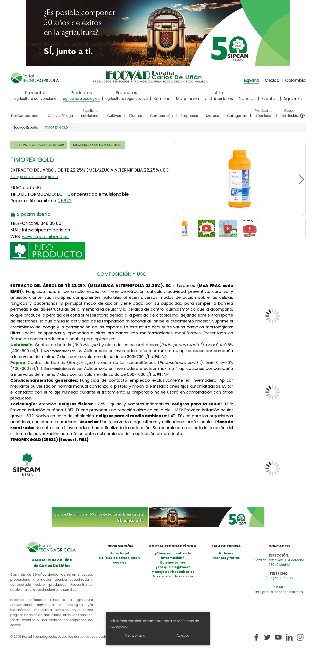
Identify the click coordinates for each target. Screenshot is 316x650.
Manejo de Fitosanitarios (172, 571)
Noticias (247, 99)
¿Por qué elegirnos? (173, 567)
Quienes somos (173, 562)
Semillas (161, 99)
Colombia (295, 80)
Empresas (189, 115)
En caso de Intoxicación (173, 576)
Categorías (237, 115)
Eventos (269, 99)
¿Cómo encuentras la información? (172, 555)
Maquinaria (187, 99)
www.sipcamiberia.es (45, 236)
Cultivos (114, 115)
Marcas (212, 115)
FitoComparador (25, 115)
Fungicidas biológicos (34, 177)
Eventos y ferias (226, 558)
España (251, 80)
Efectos (135, 115)
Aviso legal (119, 553)
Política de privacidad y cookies (119, 560)
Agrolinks (292, 99)
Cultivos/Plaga (60, 115)
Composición (161, 115)
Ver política (135, 635)
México (272, 80)
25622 (65, 201)
